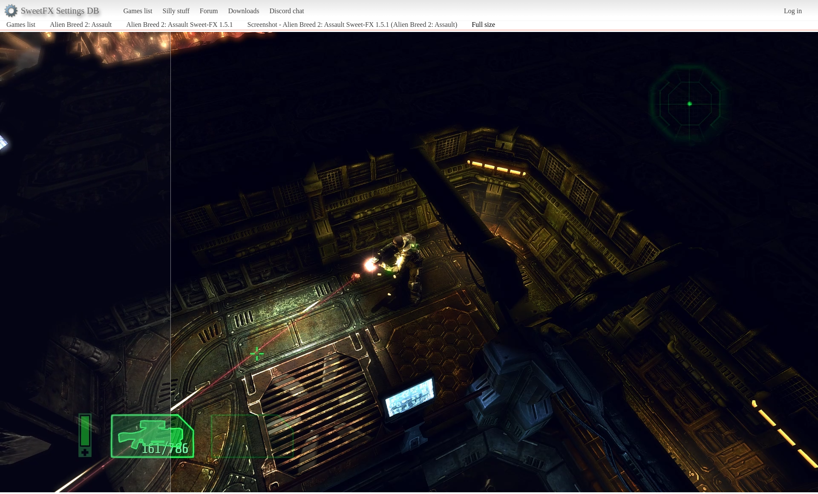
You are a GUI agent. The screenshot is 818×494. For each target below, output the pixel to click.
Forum (209, 10)
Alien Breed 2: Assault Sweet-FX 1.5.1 (179, 24)
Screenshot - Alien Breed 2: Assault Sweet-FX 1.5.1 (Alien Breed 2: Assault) (353, 24)
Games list (138, 10)
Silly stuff (176, 10)
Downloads (243, 10)
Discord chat (286, 10)
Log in (793, 10)
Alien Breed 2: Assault (81, 24)
